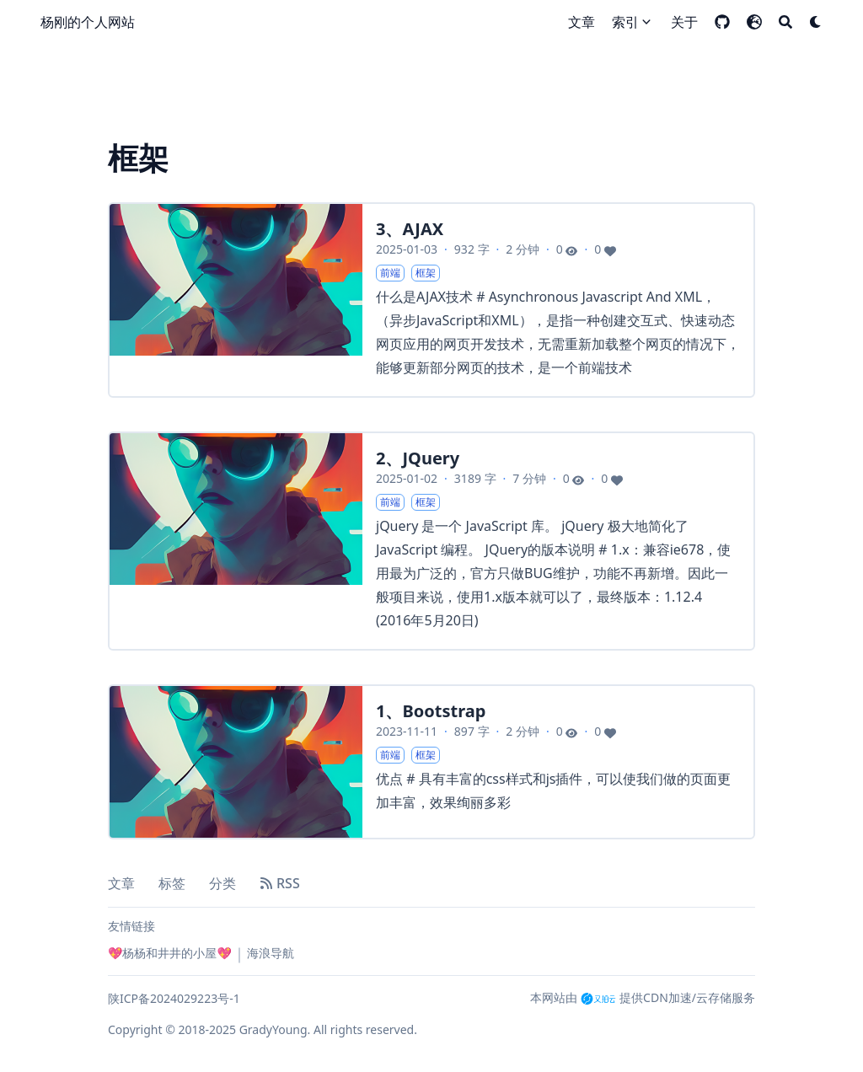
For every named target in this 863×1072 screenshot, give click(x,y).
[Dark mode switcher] (816, 22)
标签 (171, 883)
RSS (280, 883)
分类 (222, 883)
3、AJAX (409, 228)
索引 (625, 22)
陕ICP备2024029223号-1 (174, 998)
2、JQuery (417, 458)
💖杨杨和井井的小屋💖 (170, 953)
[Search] (785, 22)
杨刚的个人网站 (87, 22)
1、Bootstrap (430, 710)
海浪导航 (270, 953)
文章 (121, 883)
